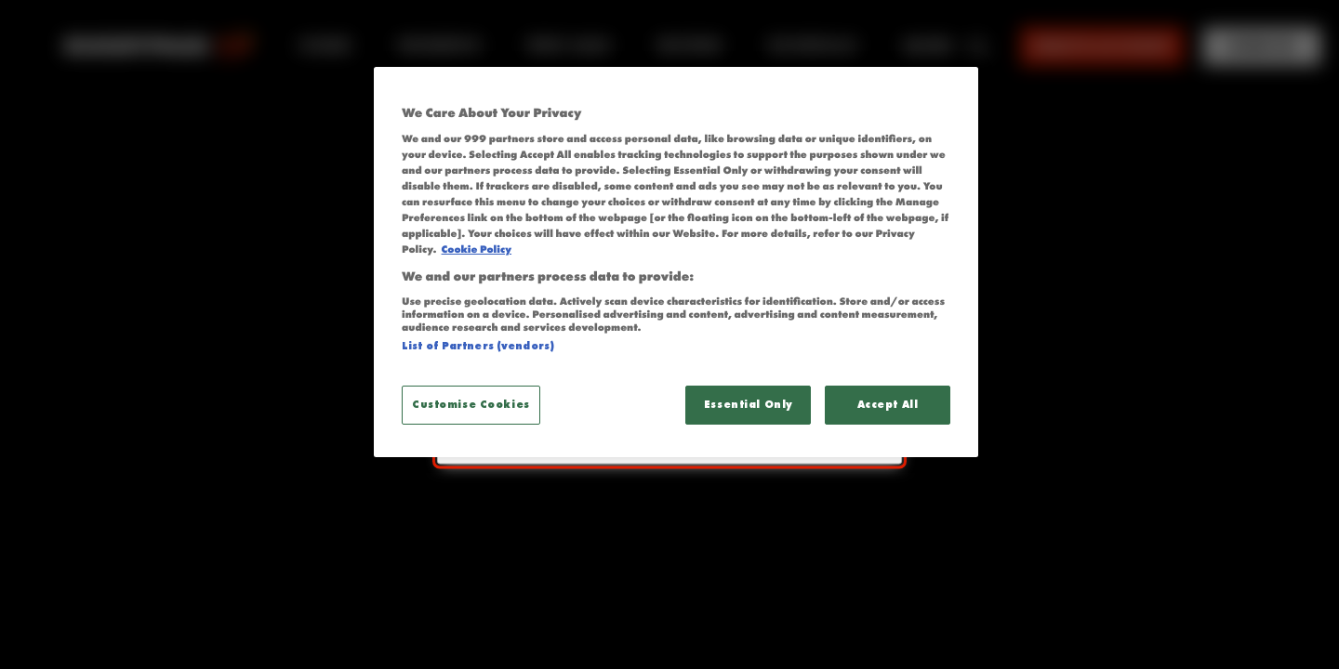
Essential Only (748, 404)
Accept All (888, 404)
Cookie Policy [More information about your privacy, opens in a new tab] (476, 249)
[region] (676, 262)
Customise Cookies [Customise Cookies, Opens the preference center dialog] (471, 404)
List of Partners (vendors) (478, 345)
